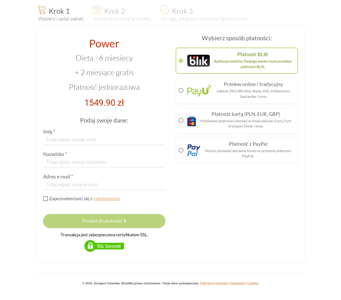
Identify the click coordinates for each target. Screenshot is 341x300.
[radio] (237, 61)
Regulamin (238, 283)
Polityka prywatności (214, 283)
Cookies (252, 283)
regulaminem (106, 198)
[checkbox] (82, 198)
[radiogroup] (237, 105)
